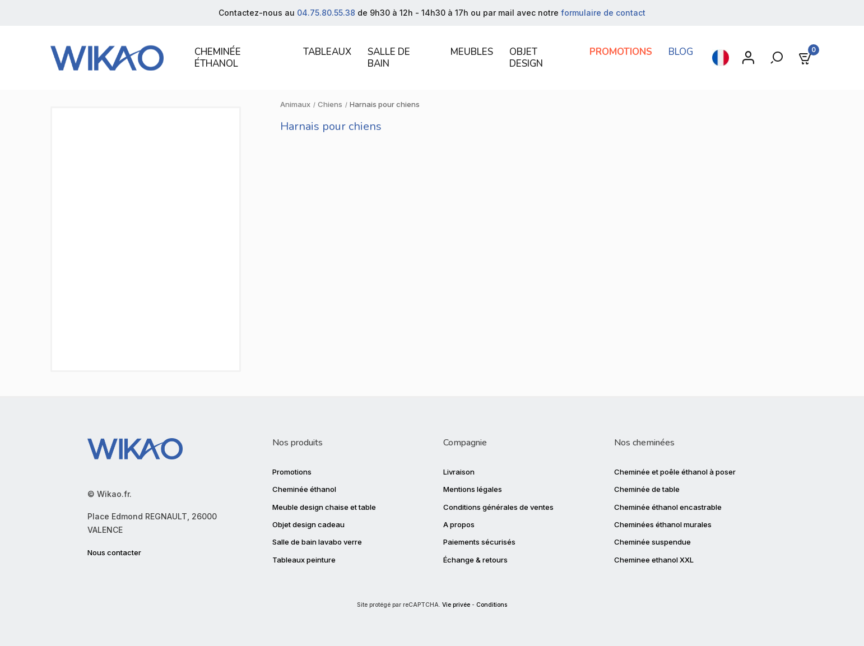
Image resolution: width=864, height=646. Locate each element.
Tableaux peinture (304, 559)
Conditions (491, 604)
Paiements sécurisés (479, 541)
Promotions (292, 471)
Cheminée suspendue (652, 541)
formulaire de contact (603, 12)
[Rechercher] (778, 58)
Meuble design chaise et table (324, 507)
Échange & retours (475, 559)
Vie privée (456, 604)
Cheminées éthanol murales (663, 524)
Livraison (459, 471)
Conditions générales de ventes (498, 507)
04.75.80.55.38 (326, 12)
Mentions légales (472, 489)
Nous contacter (114, 552)
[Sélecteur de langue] (720, 57)
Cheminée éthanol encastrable (668, 507)
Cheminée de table (647, 489)
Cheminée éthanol (304, 489)
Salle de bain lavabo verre (317, 541)
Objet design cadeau (308, 524)
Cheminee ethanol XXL (654, 559)
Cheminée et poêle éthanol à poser (675, 471)
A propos (459, 524)
